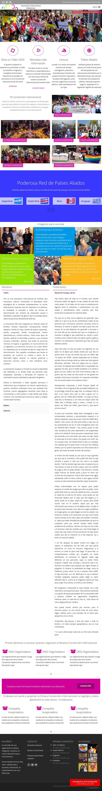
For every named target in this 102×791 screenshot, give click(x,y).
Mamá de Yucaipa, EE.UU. (65, 293)
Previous (6, 29)
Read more (28, 281)
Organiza (56, 755)
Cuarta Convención (89, 140)
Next (95, 29)
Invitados (56, 760)
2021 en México (59, 745)
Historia (7, 411)
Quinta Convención (63, 140)
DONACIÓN (85, 686)
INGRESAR (13, 86)
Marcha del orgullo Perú (78, 258)
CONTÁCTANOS (38, 88)
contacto (30, 758)
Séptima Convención (13, 165)
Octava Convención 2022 (15, 140)
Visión (6, 293)
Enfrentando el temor (15, 258)
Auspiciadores (58, 750)
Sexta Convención (63, 115)
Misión (6, 405)
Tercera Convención (64, 165)
